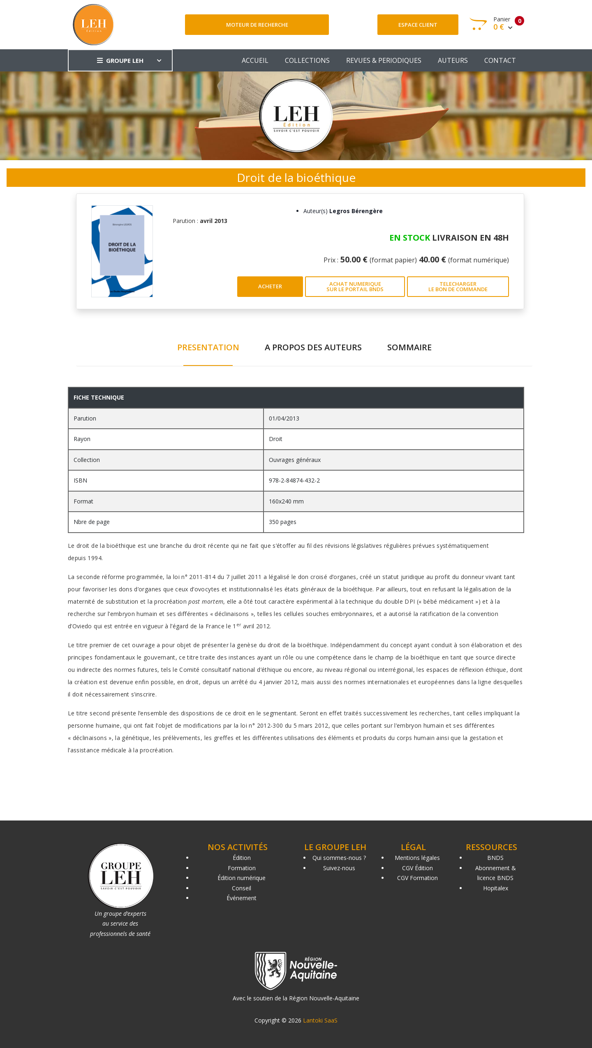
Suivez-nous (339, 868)
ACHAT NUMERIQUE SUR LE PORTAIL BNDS (355, 286)
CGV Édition (417, 868)
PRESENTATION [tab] (208, 347)
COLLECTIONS (307, 60)
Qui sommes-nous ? (339, 858)
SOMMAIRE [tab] (409, 347)
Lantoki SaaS (320, 1020)
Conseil (241, 888)
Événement (242, 898)
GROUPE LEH (120, 60)
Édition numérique (241, 878)
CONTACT (500, 60)
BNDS (495, 858)
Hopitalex (495, 888)
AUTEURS (453, 60)
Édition (242, 858)
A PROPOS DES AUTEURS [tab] (313, 347)
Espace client (417, 24)
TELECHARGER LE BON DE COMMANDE (458, 286)
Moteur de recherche (257, 24)
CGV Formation (417, 878)
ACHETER (270, 286)
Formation (242, 868)
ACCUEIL (255, 60)
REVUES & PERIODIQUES (383, 60)
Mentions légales (417, 858)
